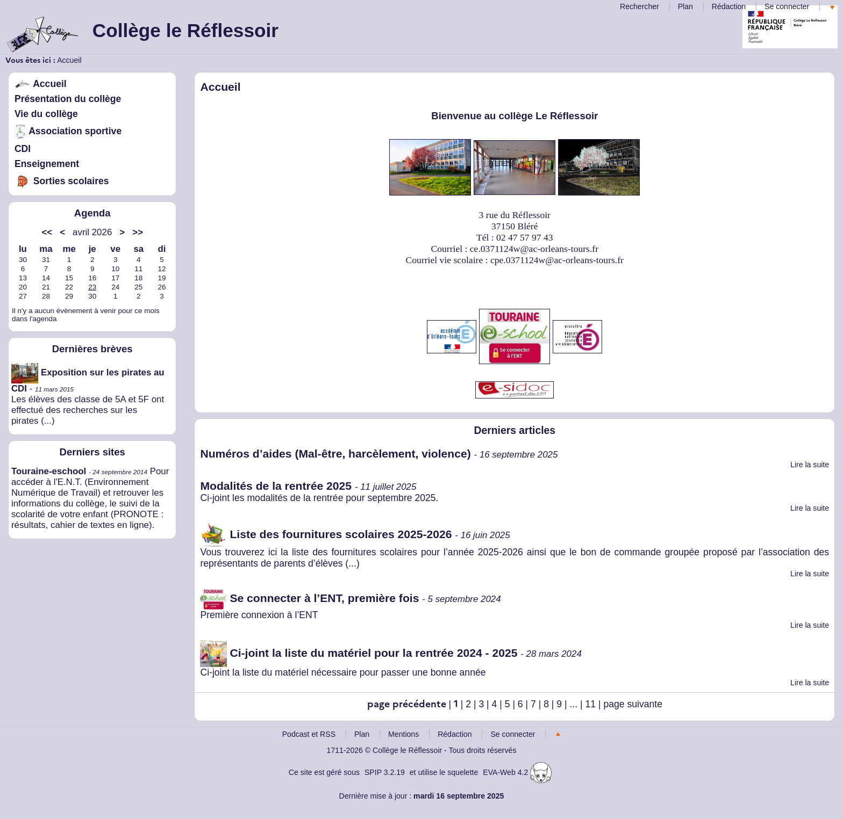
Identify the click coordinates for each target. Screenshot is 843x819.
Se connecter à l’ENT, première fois (309, 598)
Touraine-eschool (48, 471)
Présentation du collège (68, 98)
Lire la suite (809, 464)
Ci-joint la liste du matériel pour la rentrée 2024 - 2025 (358, 653)
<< (46, 232)
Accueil (69, 60)
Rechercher (639, 6)
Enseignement (47, 163)
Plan (685, 6)
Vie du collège (46, 113)
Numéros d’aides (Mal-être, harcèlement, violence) (335, 453)
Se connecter (787, 6)
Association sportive (68, 131)
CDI (23, 148)
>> (137, 232)
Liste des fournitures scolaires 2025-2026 (326, 534)
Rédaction (729, 6)
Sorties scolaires (62, 181)
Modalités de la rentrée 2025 (276, 486)
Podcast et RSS (308, 734)
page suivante (632, 704)
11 (590, 704)
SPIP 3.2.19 (385, 772)
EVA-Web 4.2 (517, 772)
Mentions (403, 734)
